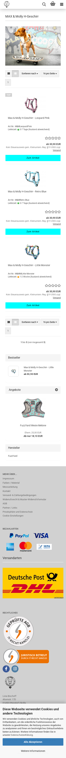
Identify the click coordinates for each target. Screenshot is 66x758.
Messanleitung (10, 487)
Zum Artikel (33, 158)
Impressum (8, 478)
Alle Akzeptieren (33, 741)
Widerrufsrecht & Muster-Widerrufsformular (24, 499)
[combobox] (29, 73)
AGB (5, 503)
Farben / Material (11, 482)
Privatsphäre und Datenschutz (18, 511)
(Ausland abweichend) (39, 129)
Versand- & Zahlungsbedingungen (19, 495)
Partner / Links (10, 507)
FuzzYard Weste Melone (33, 425)
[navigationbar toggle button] (61, 4)
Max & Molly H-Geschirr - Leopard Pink (28, 118)
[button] (8, 73)
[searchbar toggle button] (44, 4)
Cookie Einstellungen (13, 515)
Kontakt (6, 491)
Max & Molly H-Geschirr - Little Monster (29, 265)
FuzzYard (12, 456)
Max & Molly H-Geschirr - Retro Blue (27, 191)
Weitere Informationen (33, 751)
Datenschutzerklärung (22, 735)
